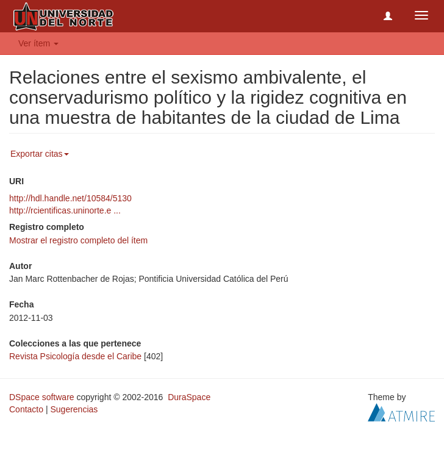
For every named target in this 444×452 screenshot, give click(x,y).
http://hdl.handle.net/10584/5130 (70, 198)
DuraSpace (189, 397)
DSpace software (41, 397)
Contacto (26, 409)
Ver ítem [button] (38, 43)
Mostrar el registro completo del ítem (78, 240)
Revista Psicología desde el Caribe (75, 356)
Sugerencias (74, 409)
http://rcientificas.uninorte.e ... (65, 210)
